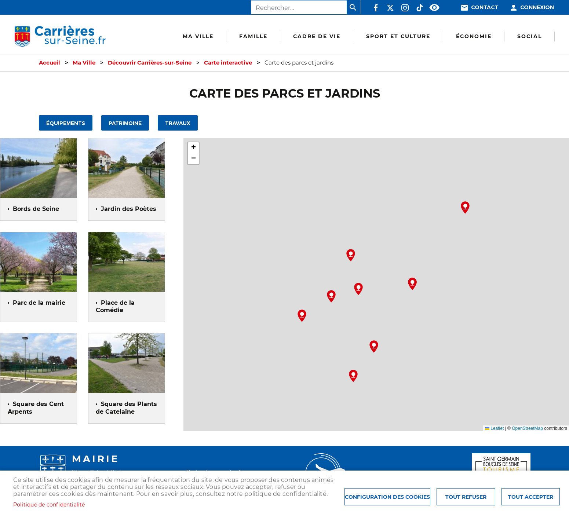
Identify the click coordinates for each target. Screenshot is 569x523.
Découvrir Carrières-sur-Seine (150, 62)
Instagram (405, 7)
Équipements (65, 123)
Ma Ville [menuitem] (198, 36)
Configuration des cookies (387, 497)
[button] (353, 376)
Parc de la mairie (39, 302)
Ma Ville (84, 62)
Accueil (49, 62)
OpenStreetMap (527, 428)
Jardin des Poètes (128, 208)
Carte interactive (228, 62)
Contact (484, 7)
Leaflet (494, 428)
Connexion (537, 7)
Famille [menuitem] (253, 36)
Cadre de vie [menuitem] (316, 36)
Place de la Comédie (115, 306)
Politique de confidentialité (49, 505)
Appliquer (354, 7)
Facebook (375, 7)
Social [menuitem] (529, 36)
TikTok (419, 7)
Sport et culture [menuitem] (398, 36)
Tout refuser (465, 497)
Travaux (177, 123)
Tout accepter (530, 497)
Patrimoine (125, 123)
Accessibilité (434, 7)
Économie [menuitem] (474, 36)
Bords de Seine (36, 208)
